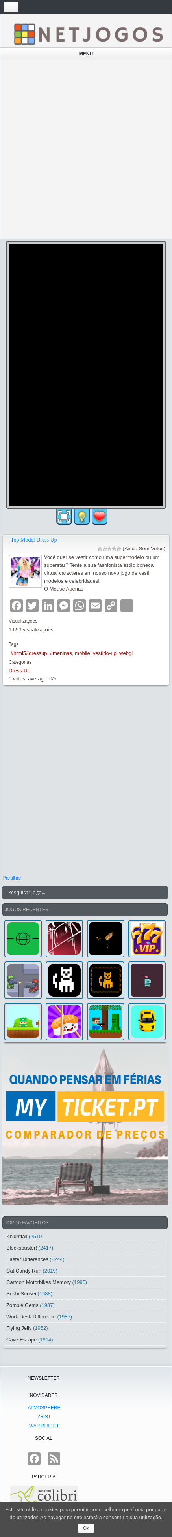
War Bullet (44, 1426)
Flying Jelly (18, 1328)
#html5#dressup (29, 653)
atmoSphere (44, 1407)
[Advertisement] (86, 149)
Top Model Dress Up (34, 540)
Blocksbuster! (21, 1248)
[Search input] (80, 892)
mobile (82, 653)
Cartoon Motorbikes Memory (38, 1282)
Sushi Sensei (21, 1294)
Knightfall (16, 1236)
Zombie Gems (22, 1305)
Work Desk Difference (31, 1317)
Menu (86, 54)
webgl (126, 653)
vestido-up (105, 653)
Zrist (44, 1417)
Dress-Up (19, 671)
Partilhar (11, 878)
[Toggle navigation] (11, 7)
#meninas (61, 653)
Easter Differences (27, 1259)
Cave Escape (21, 1340)
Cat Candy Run (23, 1271)
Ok (86, 1528)
